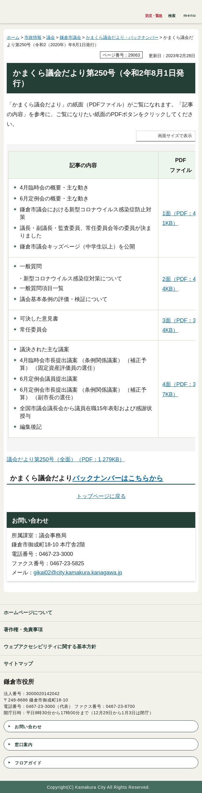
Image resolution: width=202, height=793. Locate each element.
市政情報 (32, 37)
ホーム (13, 37)
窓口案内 (24, 744)
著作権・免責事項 (23, 629)
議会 (50, 37)
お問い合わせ (28, 726)
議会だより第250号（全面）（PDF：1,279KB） (66, 459)
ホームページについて (28, 612)
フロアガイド (28, 762)
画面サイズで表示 (175, 135)
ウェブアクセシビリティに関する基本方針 (50, 646)
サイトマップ (18, 663)
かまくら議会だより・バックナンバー (122, 37)
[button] (172, 14)
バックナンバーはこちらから (118, 478)
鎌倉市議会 (70, 37)
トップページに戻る (101, 496)
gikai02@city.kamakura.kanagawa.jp (78, 573)
